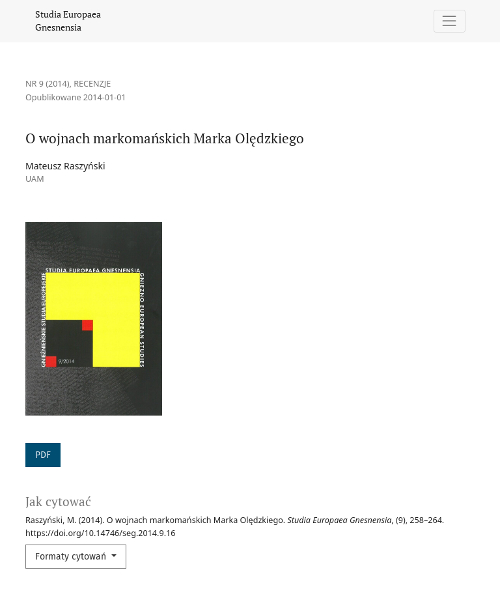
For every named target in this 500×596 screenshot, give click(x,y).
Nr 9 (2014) (47, 83)
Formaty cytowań (72, 556)
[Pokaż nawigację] (449, 21)
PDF (43, 455)
